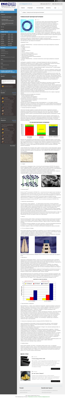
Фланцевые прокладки (6, 16)
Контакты (48, 7)
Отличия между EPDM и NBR (38, 358)
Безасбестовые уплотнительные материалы (8, 20)
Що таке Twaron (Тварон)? (38, 373)
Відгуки (2, 29)
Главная (23, 7)
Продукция (30, 7)
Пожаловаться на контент (32, 396)
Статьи (24, 12)
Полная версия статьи (55, 368)
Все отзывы (12, 145)
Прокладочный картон (46, 392)
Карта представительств (25, 390)
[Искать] (15, 10)
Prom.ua (38, 395)
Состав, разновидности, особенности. (50, 390)
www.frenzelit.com (23, 392)
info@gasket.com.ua (5, 64)
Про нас (2, 26)
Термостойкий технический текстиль (7, 24)
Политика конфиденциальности (44, 396)
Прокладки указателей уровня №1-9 (8, 81)
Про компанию (39, 7)
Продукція (3, 14)
